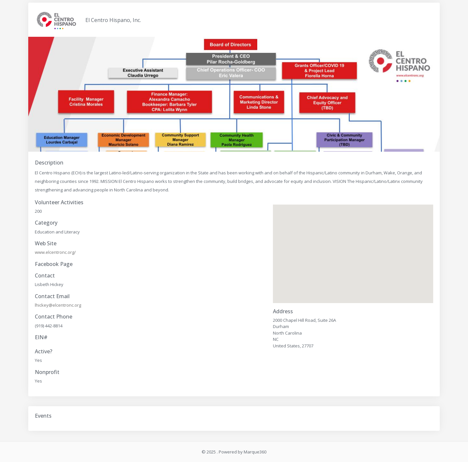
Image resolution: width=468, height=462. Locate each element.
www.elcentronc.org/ (55, 252)
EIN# (41, 337)
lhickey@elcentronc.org (58, 305)
